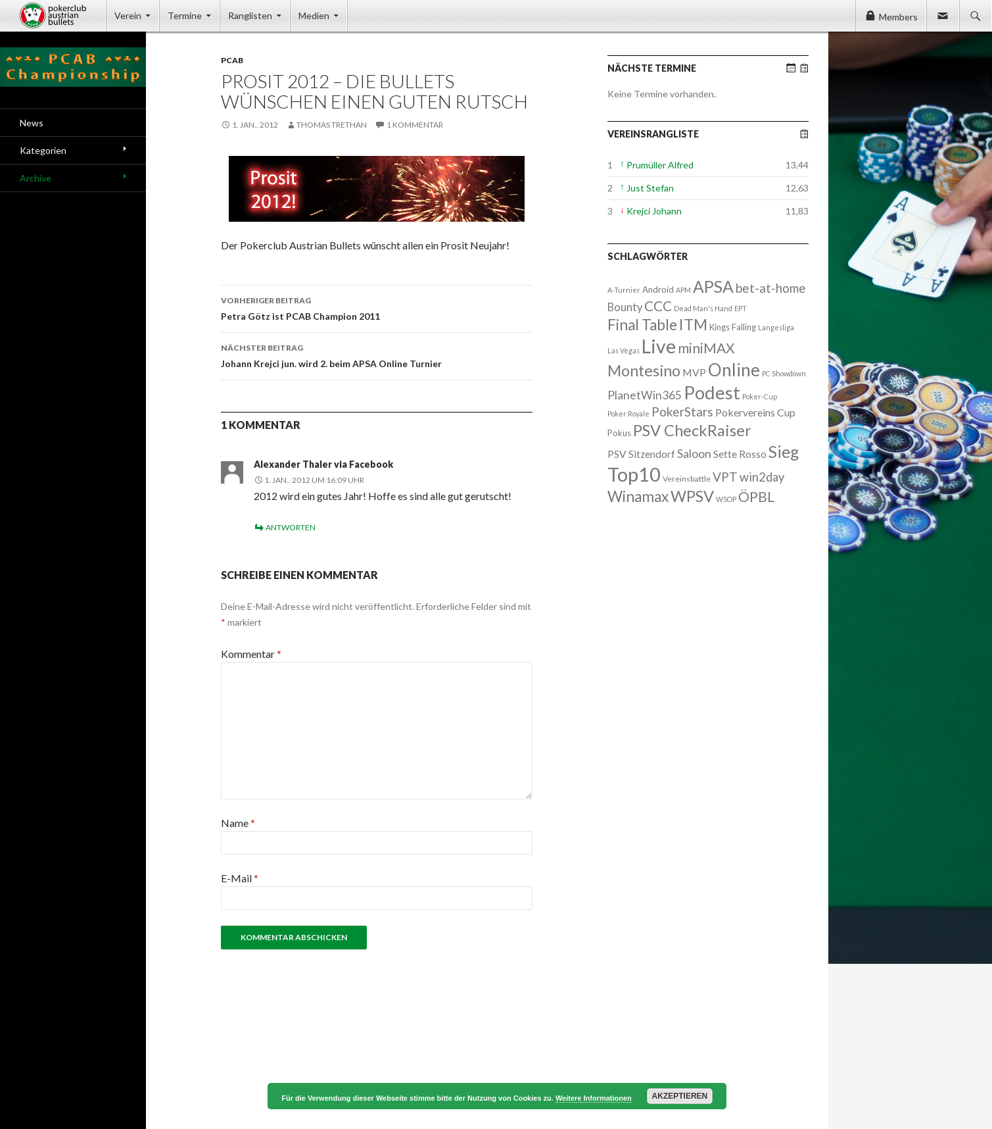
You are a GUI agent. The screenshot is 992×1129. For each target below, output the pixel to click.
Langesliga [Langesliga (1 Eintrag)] (776, 327)
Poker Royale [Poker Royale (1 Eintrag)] (628, 413)
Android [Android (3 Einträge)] (658, 289)
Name (238, 822)
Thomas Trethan (331, 125)
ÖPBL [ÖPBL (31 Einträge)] (756, 496)
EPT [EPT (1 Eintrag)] (740, 308)
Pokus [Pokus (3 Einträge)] (619, 433)
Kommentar (251, 653)
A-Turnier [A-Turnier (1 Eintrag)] (623, 290)
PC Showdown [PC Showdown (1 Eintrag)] (784, 373)
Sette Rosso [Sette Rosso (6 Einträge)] (740, 454)
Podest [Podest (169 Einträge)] (712, 392)
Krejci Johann (654, 210)
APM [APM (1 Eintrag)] (683, 290)
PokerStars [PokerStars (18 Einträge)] (682, 411)
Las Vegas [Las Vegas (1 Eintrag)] (623, 350)
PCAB (232, 60)
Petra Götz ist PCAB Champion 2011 (376, 307)
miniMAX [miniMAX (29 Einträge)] (706, 347)
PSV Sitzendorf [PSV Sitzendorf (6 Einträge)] (641, 454)
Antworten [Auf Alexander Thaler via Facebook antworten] (291, 527)
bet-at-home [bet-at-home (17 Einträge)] (771, 287)
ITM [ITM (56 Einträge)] (693, 324)
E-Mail (239, 878)
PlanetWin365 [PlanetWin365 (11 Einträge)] (644, 395)
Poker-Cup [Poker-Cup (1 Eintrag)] (759, 396)
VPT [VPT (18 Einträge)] (725, 476)
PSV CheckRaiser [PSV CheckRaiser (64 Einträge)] (692, 430)
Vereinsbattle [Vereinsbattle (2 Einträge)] (687, 479)
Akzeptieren (680, 1096)
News (31, 122)
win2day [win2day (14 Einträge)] (762, 477)
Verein (127, 15)
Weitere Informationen (593, 1098)
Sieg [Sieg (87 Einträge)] (783, 451)
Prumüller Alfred (660, 164)
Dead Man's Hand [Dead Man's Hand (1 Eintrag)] (703, 308)
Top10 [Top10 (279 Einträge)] (634, 474)
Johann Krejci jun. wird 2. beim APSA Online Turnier (376, 354)
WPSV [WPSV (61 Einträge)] (692, 496)
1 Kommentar (415, 125)
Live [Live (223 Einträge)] (659, 346)
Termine (185, 15)
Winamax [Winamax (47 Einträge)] (638, 496)
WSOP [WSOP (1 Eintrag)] (726, 499)
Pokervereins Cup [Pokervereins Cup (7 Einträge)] (755, 412)
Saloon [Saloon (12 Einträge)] (694, 454)
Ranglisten (250, 15)
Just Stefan (650, 187)
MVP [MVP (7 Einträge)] (694, 372)
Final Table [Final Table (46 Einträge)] (642, 325)
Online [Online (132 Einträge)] (734, 369)
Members (898, 16)
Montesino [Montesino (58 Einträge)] (643, 370)
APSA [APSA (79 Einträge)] (713, 286)
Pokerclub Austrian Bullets (63, 16)
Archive (35, 178)
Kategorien (43, 150)
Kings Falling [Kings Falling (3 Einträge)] (732, 327)
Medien (313, 15)
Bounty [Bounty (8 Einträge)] (624, 307)
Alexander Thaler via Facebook (323, 464)
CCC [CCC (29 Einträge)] (658, 305)
